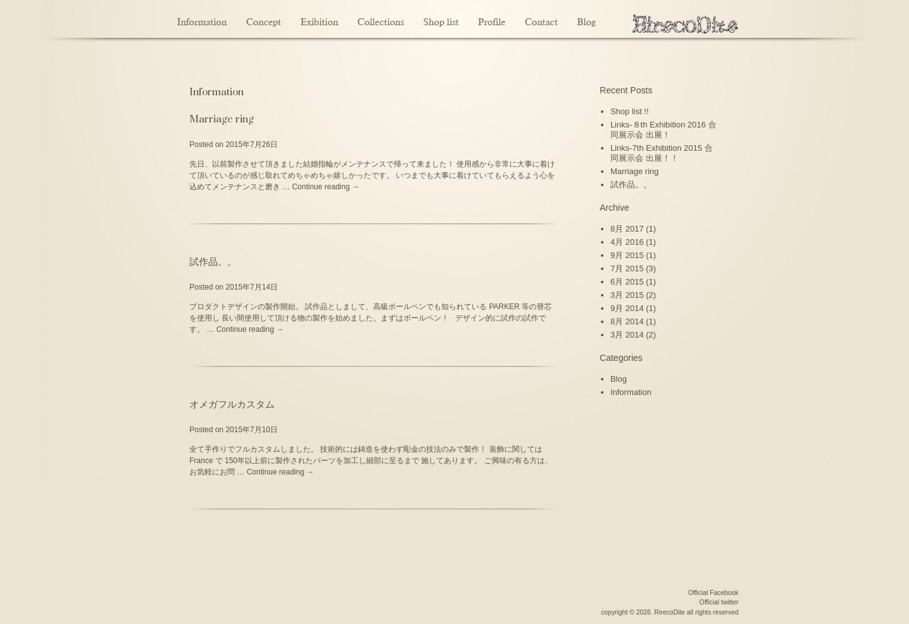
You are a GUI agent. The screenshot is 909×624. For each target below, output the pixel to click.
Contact (541, 19)
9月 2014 (627, 308)
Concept (263, 19)
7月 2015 (627, 268)
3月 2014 (627, 334)
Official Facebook (713, 592)
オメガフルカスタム (232, 404)
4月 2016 (627, 242)
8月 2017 (627, 228)
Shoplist (440, 19)
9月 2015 (627, 255)
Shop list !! (629, 111)
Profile (491, 19)
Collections (380, 19)
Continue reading (326, 186)
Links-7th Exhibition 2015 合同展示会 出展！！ (661, 153)
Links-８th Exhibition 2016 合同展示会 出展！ (663, 129)
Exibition (319, 19)
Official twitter (719, 602)
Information (203, 19)
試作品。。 (213, 262)
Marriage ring (221, 119)
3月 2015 (627, 295)
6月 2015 (627, 281)
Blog (587, 19)
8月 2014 (627, 321)
